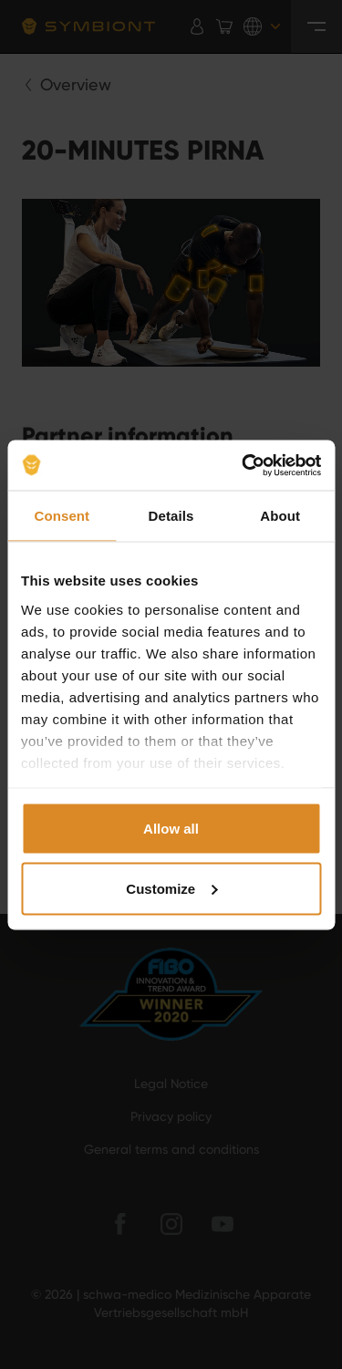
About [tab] (280, 516)
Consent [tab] (61, 516)
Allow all (171, 828)
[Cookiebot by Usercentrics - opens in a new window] (243, 465)
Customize (171, 888)
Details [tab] (171, 516)
